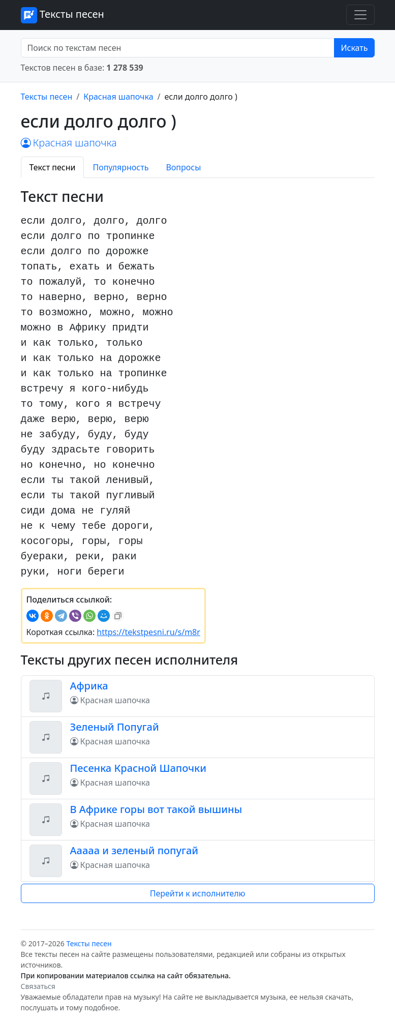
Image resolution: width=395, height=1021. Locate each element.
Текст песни (52, 167)
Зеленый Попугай (114, 727)
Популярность (120, 167)
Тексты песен (62, 15)
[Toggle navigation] (360, 15)
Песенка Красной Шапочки (138, 768)
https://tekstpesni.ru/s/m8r (148, 632)
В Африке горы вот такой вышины (156, 809)
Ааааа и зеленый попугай (134, 850)
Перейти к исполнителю (198, 893)
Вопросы (183, 167)
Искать (354, 47)
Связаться (38, 986)
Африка (89, 686)
